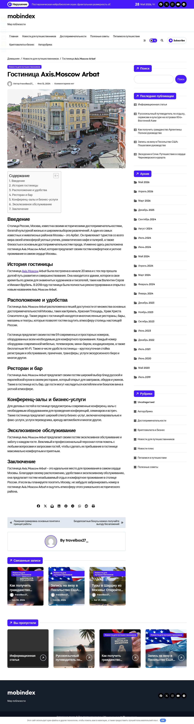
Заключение (20, 210)
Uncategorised (146, 402)
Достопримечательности (73, 36)
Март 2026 (144, 200)
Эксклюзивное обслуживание (32, 206)
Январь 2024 (145, 293)
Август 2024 (145, 228)
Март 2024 (144, 274)
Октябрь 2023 (146, 321)
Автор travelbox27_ (20, 85)
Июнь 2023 (144, 330)
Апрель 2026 (145, 191)
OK (162, 720)
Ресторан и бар (22, 196)
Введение (18, 182)
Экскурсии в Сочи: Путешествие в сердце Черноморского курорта (162, 156)
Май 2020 (144, 367)
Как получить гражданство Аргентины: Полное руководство (25, 593)
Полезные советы (99, 36)
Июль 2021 (144, 349)
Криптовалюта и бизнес (21, 44)
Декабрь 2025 (146, 209)
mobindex (21, 16)
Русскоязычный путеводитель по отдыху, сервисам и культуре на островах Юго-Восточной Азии (161, 117)
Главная (13, 36)
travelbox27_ (77, 541)
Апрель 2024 (145, 265)
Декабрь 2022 (146, 339)
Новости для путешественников (39, 36)
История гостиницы (25, 187)
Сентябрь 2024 (147, 219)
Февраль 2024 (146, 284)
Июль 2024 (144, 237)
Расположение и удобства (29, 191)
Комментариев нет (64, 85)
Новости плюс (146, 448)
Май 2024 (144, 256)
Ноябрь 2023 (145, 312)
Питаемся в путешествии (126, 36)
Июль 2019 (144, 377)
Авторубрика (45, 44)
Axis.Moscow (30, 272)
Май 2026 (144, 182)
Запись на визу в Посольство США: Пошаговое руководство (65, 593)
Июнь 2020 (144, 358)
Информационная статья (152, 104)
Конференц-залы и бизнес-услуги (35, 201)
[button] (54, 177)
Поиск (142, 68)
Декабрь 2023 (146, 302)
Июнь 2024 (144, 247)
